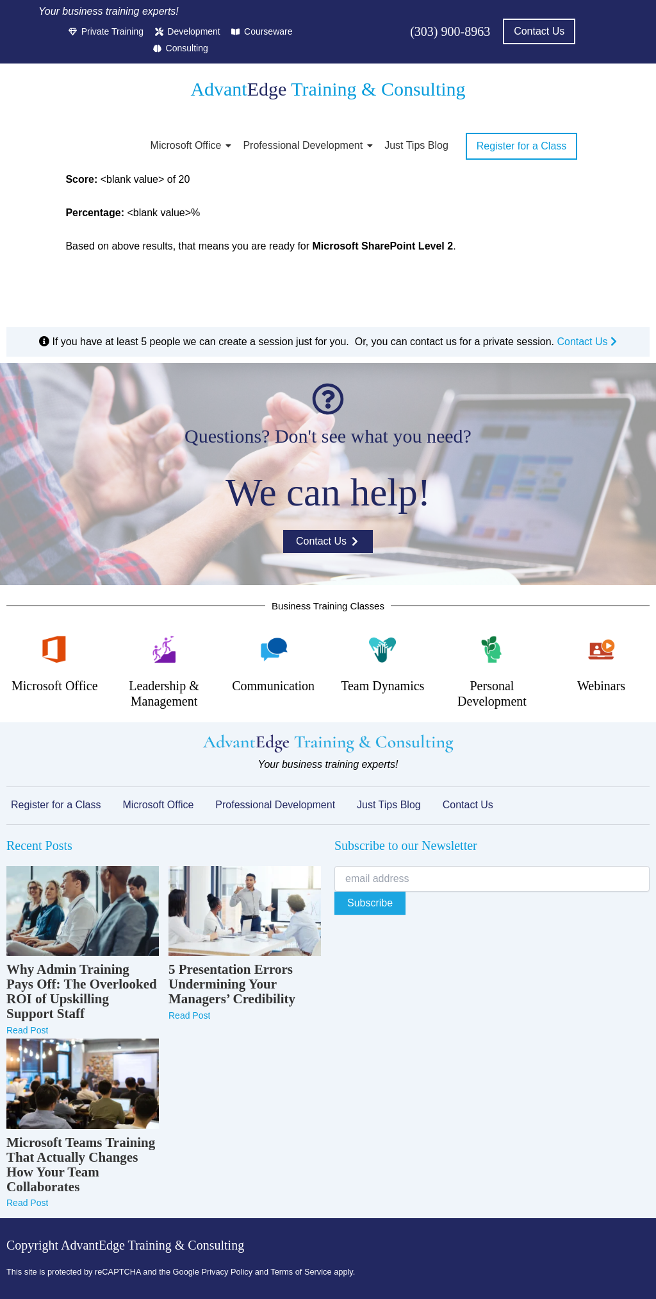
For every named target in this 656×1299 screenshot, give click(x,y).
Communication (273, 686)
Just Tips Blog (416, 145)
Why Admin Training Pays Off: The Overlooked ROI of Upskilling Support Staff (81, 991)
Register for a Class (56, 804)
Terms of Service (300, 1272)
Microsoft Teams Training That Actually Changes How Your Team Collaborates (80, 1164)
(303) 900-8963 (450, 31)
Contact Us (587, 341)
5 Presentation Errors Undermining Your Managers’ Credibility (231, 984)
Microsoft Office (188, 145)
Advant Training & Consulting (327, 88)
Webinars (601, 686)
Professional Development (305, 145)
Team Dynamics (382, 686)
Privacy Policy (226, 1272)
